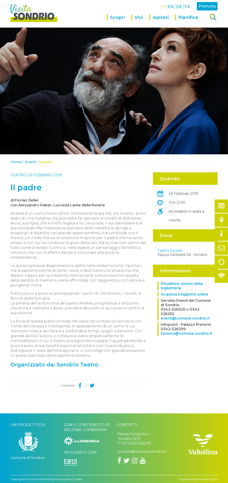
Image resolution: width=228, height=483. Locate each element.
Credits (77, 479)
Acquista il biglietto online (184, 326)
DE (179, 6)
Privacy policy (63, 479)
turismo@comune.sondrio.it (186, 366)
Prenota (207, 6)
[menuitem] (119, 21)
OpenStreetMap (190, 276)
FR (187, 6)
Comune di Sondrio (40, 479)
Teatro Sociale (170, 283)
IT (163, 6)
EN (171, 6)
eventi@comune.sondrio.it (185, 350)
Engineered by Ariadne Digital (198, 479)
